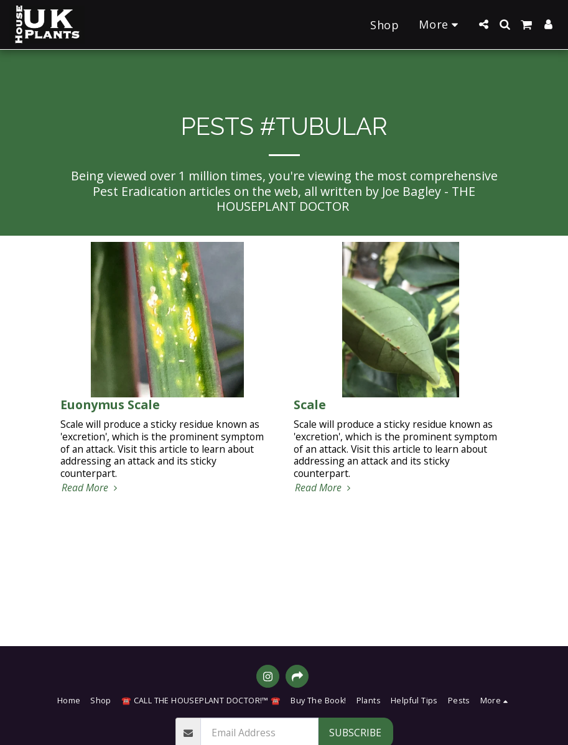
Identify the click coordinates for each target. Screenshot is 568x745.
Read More (91, 488)
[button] (483, 24)
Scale (310, 404)
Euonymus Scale (110, 404)
